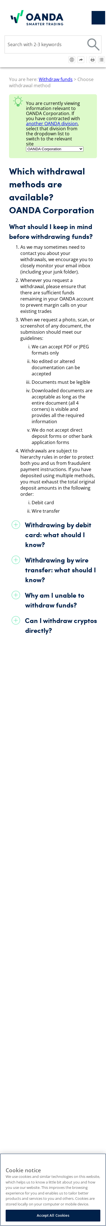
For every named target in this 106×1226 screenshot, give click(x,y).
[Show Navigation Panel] (98, 17)
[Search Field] (53, 44)
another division (52, 123)
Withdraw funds (56, 79)
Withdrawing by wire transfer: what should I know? (60, 569)
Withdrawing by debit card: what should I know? (58, 534)
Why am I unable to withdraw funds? (54, 600)
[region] (53, 1189)
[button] (93, 44)
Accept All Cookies (53, 1215)
